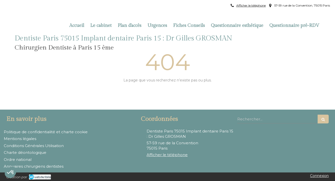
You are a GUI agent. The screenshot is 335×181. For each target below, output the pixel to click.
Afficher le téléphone (251, 5)
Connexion (319, 175)
